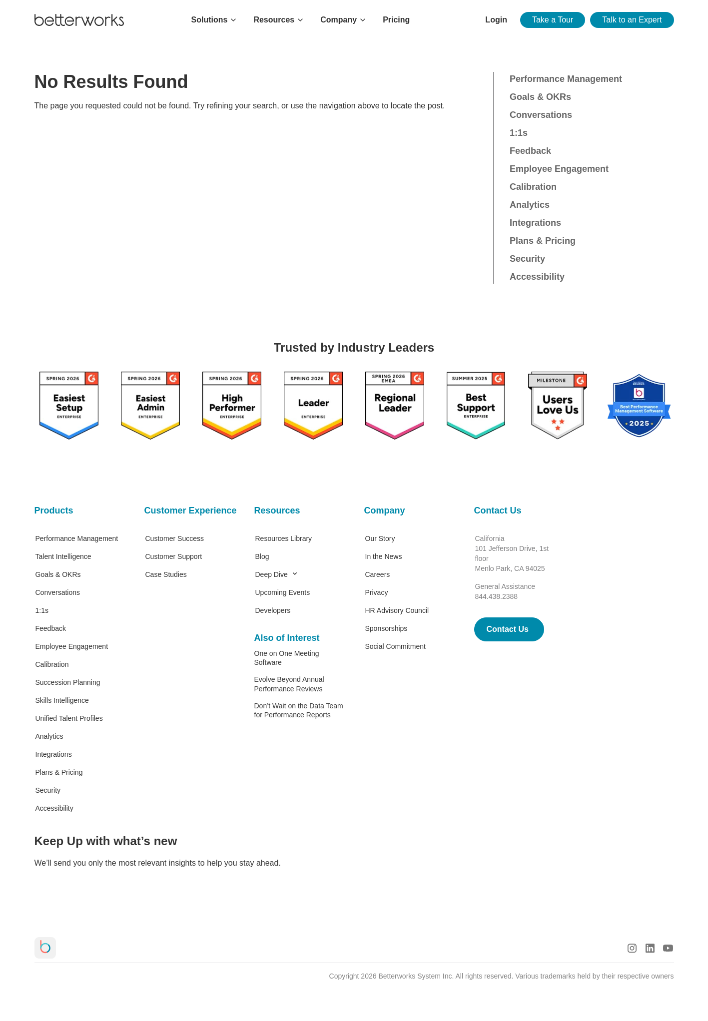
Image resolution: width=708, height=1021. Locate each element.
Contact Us (498, 510)
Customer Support (173, 556)
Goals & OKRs (540, 97)
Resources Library (283, 538)
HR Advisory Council (397, 610)
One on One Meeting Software (286, 657)
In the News (383, 556)
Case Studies (166, 574)
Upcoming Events (282, 592)
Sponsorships (386, 628)
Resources (277, 510)
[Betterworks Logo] (79, 20)
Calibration (533, 187)
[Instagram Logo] (632, 948)
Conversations (541, 115)
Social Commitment (395, 646)
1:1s (519, 133)
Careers (377, 574)
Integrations (535, 223)
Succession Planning (67, 682)
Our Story (380, 538)
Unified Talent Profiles (69, 718)
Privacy (376, 592)
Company (384, 510)
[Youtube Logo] (668, 948)
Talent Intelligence (63, 556)
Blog (262, 556)
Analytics (530, 205)
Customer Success (174, 538)
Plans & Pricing (543, 241)
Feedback (530, 151)
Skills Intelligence (62, 700)
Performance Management (566, 79)
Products (53, 510)
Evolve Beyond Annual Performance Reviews (289, 683)
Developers (273, 610)
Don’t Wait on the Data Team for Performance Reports (298, 710)
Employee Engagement (559, 169)
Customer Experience (189, 510)
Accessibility (537, 277)
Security (527, 259)
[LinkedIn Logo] (650, 948)
